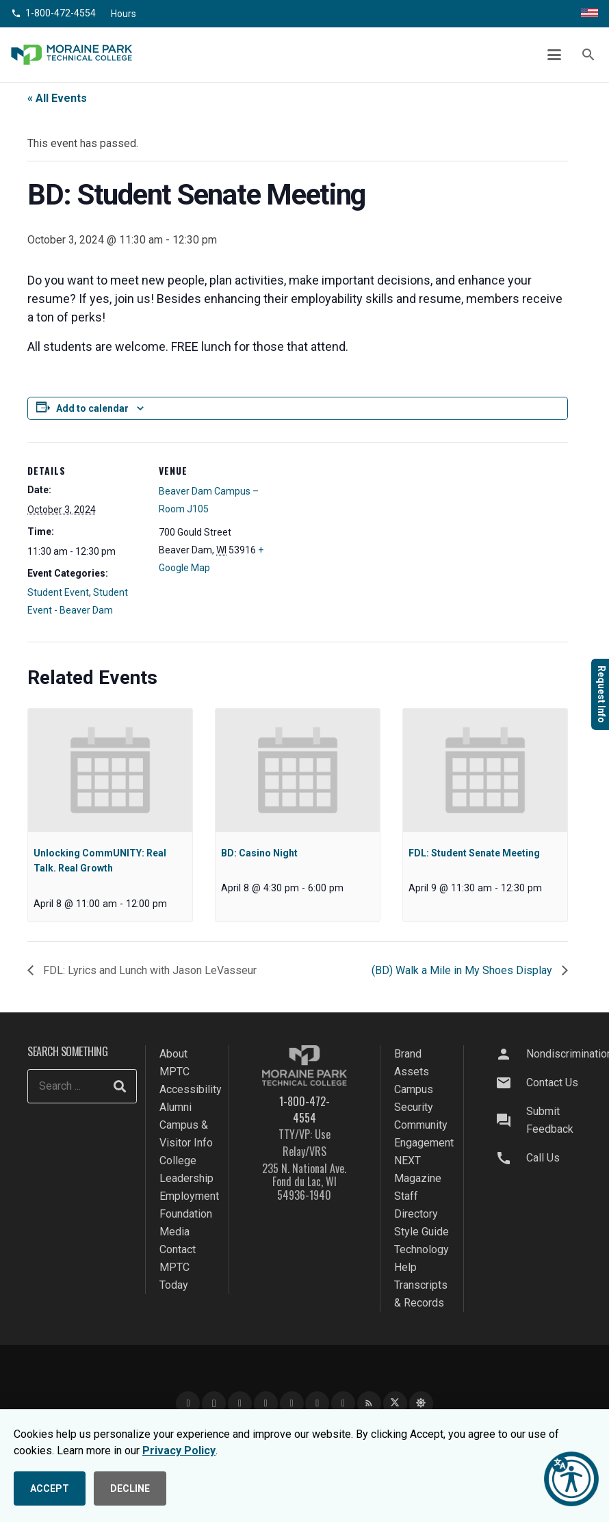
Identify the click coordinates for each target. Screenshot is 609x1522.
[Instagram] (214, 1403)
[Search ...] (82, 1086)
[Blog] (369, 1403)
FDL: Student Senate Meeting (474, 853)
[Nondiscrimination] (510, 1054)
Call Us (543, 1157)
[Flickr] (343, 1403)
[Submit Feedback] (510, 1120)
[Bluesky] (421, 1403)
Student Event (58, 592)
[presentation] (110, 770)
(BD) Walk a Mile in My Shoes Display (463, 970)
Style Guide (421, 1231)
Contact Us (552, 1082)
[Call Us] (510, 1158)
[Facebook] (188, 1403)
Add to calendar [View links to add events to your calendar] (92, 408)
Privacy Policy (179, 1450)
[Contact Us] (510, 1083)
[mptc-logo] (71, 54)
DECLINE (130, 1488)
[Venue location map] (362, 536)
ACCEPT (49, 1488)
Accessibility (190, 1089)
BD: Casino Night (259, 853)
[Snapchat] (317, 1403)
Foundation (185, 1213)
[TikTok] (292, 1403)
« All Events (57, 98)
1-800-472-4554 (304, 1109)
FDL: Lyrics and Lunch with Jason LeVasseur (148, 970)
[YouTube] (240, 1403)
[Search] (119, 1086)
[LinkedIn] (266, 1403)
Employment (189, 1196)
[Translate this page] (589, 14)
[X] (395, 1403)
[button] (555, 55)
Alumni (175, 1107)
